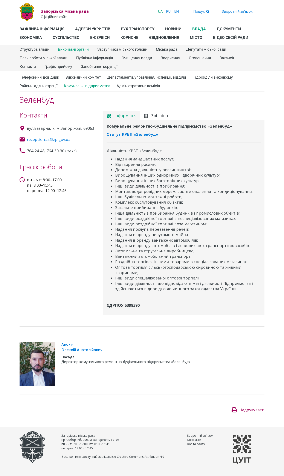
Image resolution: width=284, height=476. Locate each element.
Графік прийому (58, 66)
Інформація (121, 115)
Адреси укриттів (92, 29)
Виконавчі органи (73, 49)
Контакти (28, 66)
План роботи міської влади (43, 58)
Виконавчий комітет (83, 77)
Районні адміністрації (38, 86)
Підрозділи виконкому (212, 77)
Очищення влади (137, 58)
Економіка (31, 37)
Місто (196, 37)
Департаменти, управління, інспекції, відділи (146, 77)
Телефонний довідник (39, 77)
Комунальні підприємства (87, 86)
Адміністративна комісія (138, 86)
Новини (173, 29)
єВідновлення (164, 37)
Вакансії (227, 58)
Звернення (170, 58)
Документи (229, 29)
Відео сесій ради (230, 37)
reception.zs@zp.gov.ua (48, 139)
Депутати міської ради (206, 49)
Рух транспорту (137, 29)
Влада (199, 29)
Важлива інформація (42, 29)
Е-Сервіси (100, 37)
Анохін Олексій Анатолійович (81, 347)
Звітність (156, 115)
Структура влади (34, 49)
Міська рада (166, 49)
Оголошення (200, 58)
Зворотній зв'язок (237, 11)
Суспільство (66, 37)
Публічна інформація (94, 58)
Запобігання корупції (99, 66)
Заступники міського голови (122, 49)
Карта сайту (196, 444)
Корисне (129, 37)
